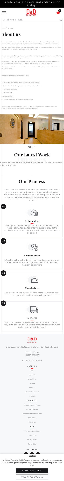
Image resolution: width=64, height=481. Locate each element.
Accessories (32, 418)
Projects (32, 387)
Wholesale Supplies (32, 392)
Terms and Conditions (32, 431)
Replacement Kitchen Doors (32, 414)
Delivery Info (32, 435)
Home (4, 28)
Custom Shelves (32, 409)
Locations (32, 396)
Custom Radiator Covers (32, 405)
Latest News (32, 379)
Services (32, 383)
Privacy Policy (32, 440)
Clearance (32, 422)
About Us (32, 375)
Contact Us (32, 444)
